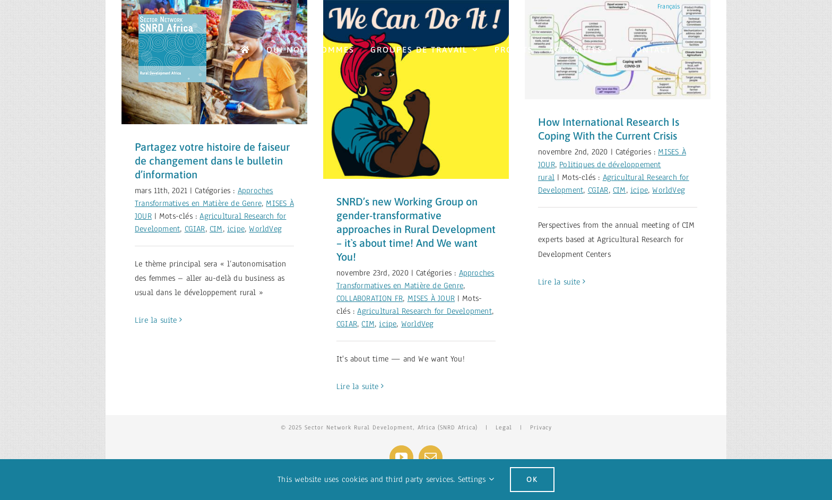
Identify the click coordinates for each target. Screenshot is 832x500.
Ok (532, 479)
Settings (476, 479)
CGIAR (195, 228)
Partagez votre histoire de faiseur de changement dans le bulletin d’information (212, 160)
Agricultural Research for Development (424, 311)
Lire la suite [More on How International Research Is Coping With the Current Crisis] (559, 282)
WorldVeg (265, 228)
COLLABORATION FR (369, 298)
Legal (504, 427)
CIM (216, 228)
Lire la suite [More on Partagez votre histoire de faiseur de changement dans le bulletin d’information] (156, 320)
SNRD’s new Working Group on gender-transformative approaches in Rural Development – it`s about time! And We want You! (416, 229)
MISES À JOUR (431, 298)
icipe (236, 228)
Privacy (541, 427)
